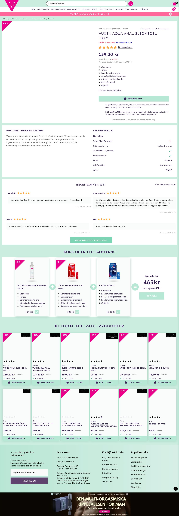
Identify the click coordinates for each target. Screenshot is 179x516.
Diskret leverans (110, 465)
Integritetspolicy (110, 477)
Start (5, 19)
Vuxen (125, 29)
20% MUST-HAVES (124, 42)
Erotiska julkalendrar (140, 466)
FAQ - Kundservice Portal (111, 459)
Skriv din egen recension (91, 240)
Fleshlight (135, 487)
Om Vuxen (107, 482)
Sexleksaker (136, 462)
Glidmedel (27, 19)
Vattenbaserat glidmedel (43, 19)
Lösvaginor (136, 479)
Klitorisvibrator (138, 474)
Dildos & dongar (138, 470)
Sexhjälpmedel (15, 19)
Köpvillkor (107, 473)
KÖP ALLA (152, 296)
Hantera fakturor (110, 469)
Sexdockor (136, 483)
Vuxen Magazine (139, 457)
